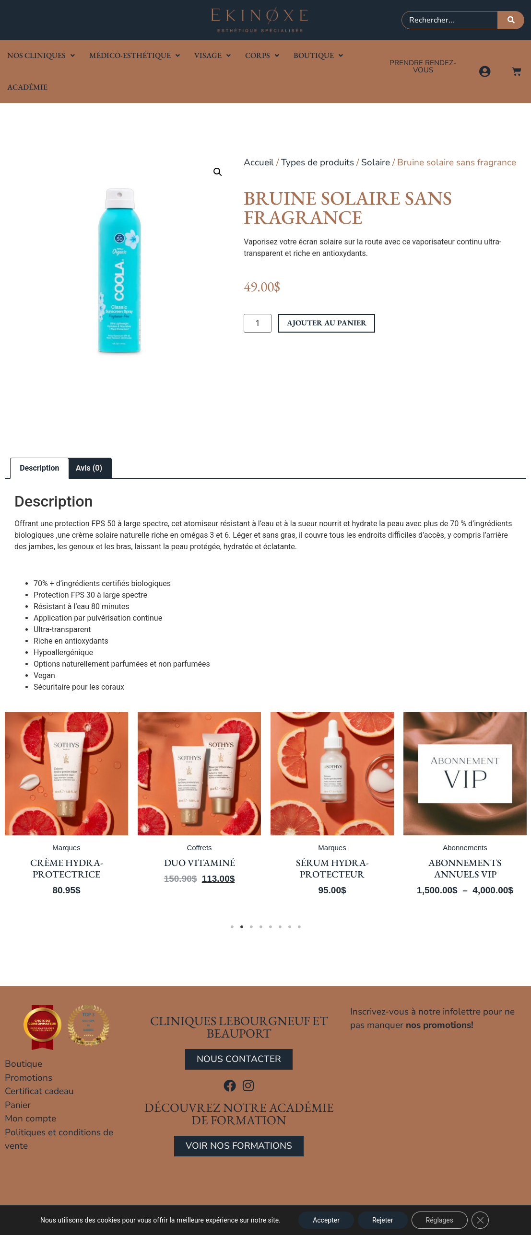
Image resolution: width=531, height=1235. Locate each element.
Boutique (318, 55)
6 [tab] (280, 927)
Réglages (439, 1220)
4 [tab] (261, 927)
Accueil (259, 162)
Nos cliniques (41, 55)
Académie (27, 87)
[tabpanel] (141, 810)
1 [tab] (232, 927)
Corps (262, 55)
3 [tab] (251, 927)
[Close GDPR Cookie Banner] (480, 1220)
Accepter (326, 1220)
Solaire (375, 162)
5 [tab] (270, 927)
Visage (212, 55)
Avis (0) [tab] (89, 468)
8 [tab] (299, 927)
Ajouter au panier (326, 323)
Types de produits (317, 162)
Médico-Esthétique (134, 55)
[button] (217, 172)
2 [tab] (242, 927)
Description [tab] (39, 468)
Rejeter (382, 1220)
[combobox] (449, 20)
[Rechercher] (511, 20)
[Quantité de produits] (257, 323)
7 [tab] (290, 927)
